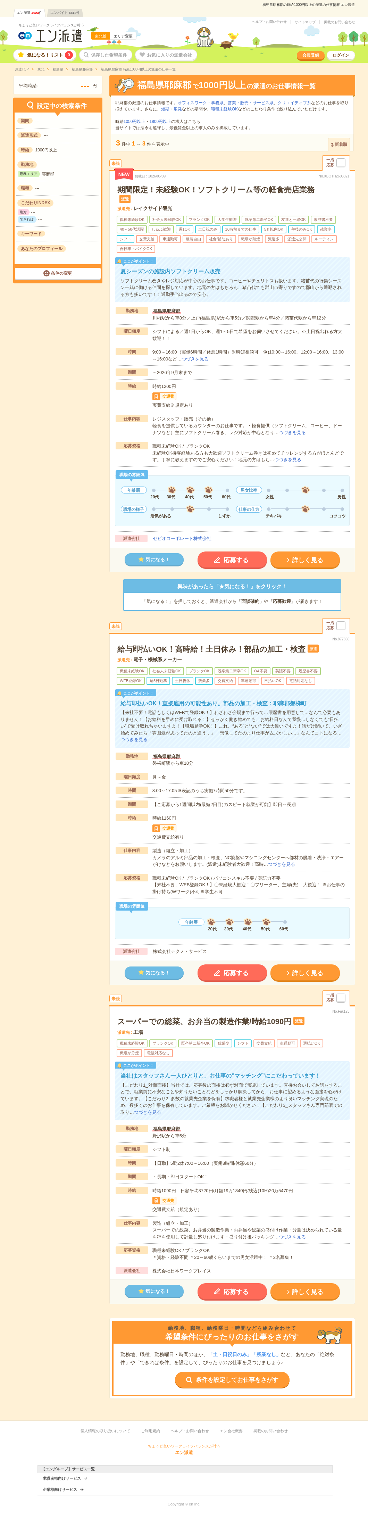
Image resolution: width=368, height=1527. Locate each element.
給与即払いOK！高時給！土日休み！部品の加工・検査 (211, 649)
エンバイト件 (65, 13)
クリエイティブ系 (294, 102)
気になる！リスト (50, 55)
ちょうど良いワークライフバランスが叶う (51, 25)
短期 (165, 109)
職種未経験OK (224, 109)
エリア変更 (123, 36)
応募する (236, 560)
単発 (178, 109)
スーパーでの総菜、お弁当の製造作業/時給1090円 (204, 1021)
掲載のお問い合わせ (339, 22)
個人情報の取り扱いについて (105, 1431)
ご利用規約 (150, 1431)
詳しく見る (307, 560)
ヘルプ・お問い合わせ (269, 22)
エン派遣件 (30, 13)
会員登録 (310, 55)
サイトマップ (305, 22)
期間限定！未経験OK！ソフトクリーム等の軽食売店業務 (216, 189)
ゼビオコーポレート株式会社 (182, 538)
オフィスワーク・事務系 (201, 102)
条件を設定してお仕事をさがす (237, 1380)
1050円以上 (134, 121)
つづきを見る (195, 359)
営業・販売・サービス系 (251, 102)
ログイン (341, 55)
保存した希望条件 (109, 55)
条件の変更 (61, 273)
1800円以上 (161, 121)
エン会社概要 (231, 1431)
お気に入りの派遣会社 (169, 55)
